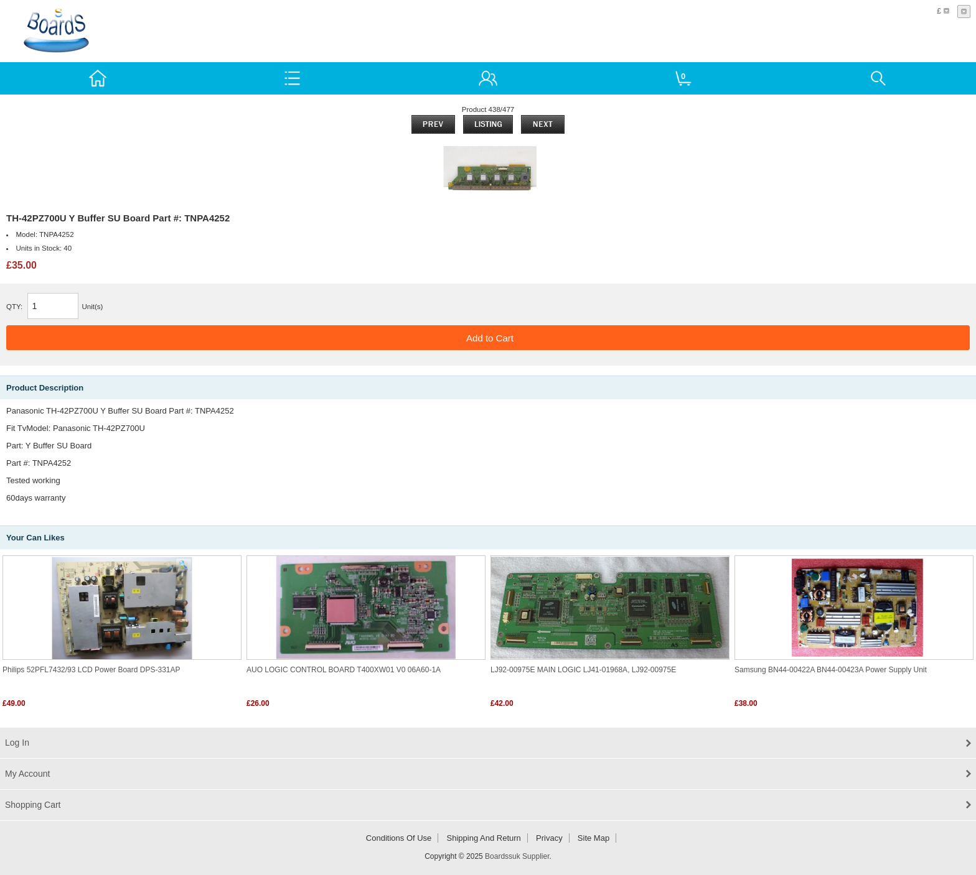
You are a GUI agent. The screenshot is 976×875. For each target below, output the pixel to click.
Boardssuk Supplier (517, 856)
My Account (27, 774)
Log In (17, 743)
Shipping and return (484, 838)
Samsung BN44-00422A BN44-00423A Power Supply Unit (830, 669)
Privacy (549, 838)
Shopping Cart (33, 805)
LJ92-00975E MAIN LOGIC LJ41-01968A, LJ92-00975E (583, 669)
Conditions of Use (399, 838)
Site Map (593, 838)
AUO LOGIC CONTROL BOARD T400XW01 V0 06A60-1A (343, 669)
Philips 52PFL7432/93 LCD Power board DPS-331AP (91, 669)
